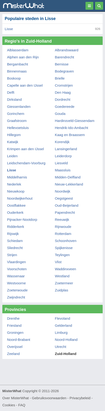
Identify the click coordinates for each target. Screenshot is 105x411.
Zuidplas (61, 290)
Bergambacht (17, 64)
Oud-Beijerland (66, 205)
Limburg (61, 332)
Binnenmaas (17, 71)
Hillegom (14, 135)
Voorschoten (17, 269)
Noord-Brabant (18, 340)
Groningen (15, 332)
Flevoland (62, 318)
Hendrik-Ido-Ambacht (71, 128)
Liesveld (61, 163)
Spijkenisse (64, 248)
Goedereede (64, 107)
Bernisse (62, 64)
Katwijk (12, 142)
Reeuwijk (62, 220)
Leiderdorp (63, 156)
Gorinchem (15, 114)
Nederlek (14, 184)
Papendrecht (65, 212)
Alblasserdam (17, 50)
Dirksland (14, 99)
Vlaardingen (16, 262)
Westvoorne (16, 283)
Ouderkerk (15, 212)
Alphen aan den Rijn (23, 57)
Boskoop (14, 78)
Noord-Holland (66, 340)
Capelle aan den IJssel (25, 85)
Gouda (60, 114)
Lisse (9, 29)
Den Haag (63, 92)
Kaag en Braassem (70, 135)
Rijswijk (13, 234)
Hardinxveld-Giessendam (74, 121)
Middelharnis (17, 177)
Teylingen (62, 255)
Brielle (60, 78)
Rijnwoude (63, 227)
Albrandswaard (66, 50)
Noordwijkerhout (19, 198)
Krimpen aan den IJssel (25, 149)
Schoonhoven (66, 241)
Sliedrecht (15, 248)
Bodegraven (64, 71)
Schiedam (15, 241)
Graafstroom (17, 121)
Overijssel (15, 347)
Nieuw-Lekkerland (69, 184)
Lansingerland (66, 149)
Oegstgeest (64, 198)
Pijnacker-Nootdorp (22, 220)
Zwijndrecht (16, 297)
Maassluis (63, 170)
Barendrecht (64, 57)
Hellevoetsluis (18, 128)
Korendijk (62, 142)
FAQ (21, 405)
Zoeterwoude (17, 290)
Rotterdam (63, 234)
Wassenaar (16, 276)
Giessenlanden (19, 107)
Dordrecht (62, 99)
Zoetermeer (64, 283)
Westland (62, 276)
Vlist (58, 262)
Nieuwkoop (15, 191)
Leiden (12, 156)
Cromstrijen (64, 85)
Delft (10, 92)
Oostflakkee (16, 205)
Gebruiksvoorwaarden (49, 398)
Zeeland (13, 354)
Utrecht (60, 347)
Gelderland (63, 325)
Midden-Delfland (68, 177)
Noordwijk (62, 191)
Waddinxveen (65, 269)
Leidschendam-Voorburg (26, 163)
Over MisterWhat (15, 398)
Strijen (12, 255)
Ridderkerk (15, 227)
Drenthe (13, 318)
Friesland (14, 325)
